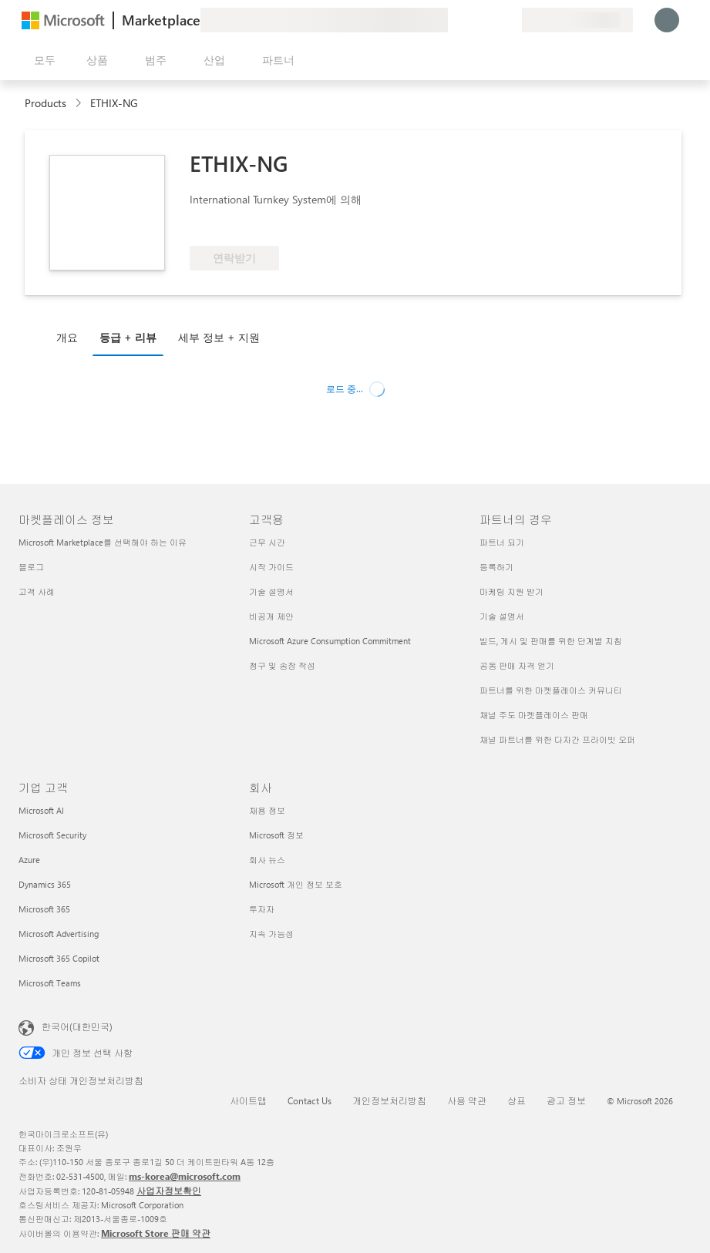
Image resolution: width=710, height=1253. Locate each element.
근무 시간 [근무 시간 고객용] (267, 542)
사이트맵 (248, 1100)
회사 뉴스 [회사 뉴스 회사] (267, 859)
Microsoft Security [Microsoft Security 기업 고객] (52, 835)
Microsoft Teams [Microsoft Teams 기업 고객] (50, 983)
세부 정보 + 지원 (219, 337)
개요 (67, 337)
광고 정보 (566, 1100)
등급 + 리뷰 (127, 337)
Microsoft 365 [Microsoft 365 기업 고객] (44, 909)
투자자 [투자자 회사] (261, 909)
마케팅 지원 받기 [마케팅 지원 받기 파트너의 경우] (511, 591)
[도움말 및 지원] (472, 20)
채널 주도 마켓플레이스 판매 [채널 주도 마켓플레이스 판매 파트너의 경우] (534, 715)
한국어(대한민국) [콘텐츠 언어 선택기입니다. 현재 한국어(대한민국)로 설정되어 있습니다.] (77, 1026)
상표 (516, 1100)
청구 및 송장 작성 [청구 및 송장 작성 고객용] (282, 665)
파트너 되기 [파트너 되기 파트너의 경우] (502, 542)
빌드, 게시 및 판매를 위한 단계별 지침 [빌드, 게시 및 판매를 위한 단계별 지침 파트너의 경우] (551, 641)
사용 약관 (466, 1100)
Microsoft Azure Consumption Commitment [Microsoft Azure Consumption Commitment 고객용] (330, 641)
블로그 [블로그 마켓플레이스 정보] (31, 567)
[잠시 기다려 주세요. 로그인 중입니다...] (666, 20)
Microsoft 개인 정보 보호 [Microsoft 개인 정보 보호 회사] (295, 884)
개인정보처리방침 (389, 1100)
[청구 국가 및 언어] (577, 20)
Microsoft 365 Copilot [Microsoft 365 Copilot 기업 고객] (59, 958)
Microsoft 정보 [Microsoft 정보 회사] (276, 835)
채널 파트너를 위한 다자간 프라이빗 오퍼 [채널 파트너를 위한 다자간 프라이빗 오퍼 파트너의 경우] (557, 739)
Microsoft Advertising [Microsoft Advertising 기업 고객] (59, 933)
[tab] (71, 337)
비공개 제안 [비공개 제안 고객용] (271, 616)
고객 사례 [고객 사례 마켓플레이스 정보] (37, 591)
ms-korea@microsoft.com (185, 1176)
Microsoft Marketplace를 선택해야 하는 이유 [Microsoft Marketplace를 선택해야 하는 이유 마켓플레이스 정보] (103, 542)
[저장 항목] (491, 20)
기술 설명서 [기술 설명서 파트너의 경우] (502, 616)
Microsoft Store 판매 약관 (155, 1233)
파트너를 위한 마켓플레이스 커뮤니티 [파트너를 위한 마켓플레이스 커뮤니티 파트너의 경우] (551, 690)
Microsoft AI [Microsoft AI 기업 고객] (41, 810)
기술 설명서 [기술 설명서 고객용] (271, 591)
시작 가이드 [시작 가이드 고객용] (271, 567)
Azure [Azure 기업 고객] (29, 859)
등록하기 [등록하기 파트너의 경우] (496, 567)
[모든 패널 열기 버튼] (42, 60)
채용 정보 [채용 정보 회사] (267, 810)
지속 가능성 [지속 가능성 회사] (271, 933)
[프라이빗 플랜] (509, 20)
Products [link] (45, 103)
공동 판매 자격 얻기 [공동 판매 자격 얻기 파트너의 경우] (517, 665)
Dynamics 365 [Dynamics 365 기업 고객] (45, 884)
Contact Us (309, 1100)
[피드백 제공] (454, 20)
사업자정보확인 (168, 1190)
